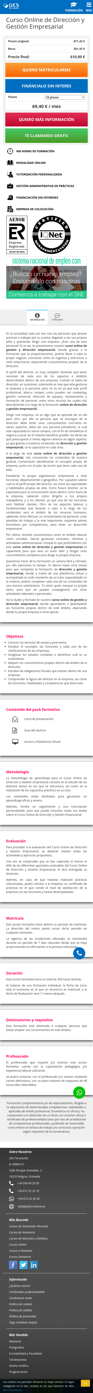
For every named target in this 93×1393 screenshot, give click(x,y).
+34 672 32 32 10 (28, 1191)
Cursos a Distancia (20, 1251)
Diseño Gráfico (19, 1366)
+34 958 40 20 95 (28, 1183)
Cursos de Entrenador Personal (28, 1226)
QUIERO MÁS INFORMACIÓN (46, 119)
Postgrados (16, 1347)
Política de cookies (20, 1304)
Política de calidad (20, 1310)
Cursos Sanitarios (20, 1257)
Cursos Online (18, 1244)
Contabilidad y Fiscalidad (25, 1353)
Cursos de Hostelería (22, 1232)
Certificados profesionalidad (26, 1292)
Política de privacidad (22, 1316)
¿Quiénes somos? (19, 1286)
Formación (74, 7)
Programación (18, 1372)
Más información (12, 1390)
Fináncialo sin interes (46, 86)
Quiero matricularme (46, 70)
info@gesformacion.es (31, 1206)
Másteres (15, 1341)
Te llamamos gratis (46, 135)
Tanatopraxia (18, 1359)
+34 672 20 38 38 (29, 1199)
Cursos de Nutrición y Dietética (28, 1238)
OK (85, 1383)
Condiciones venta (20, 1298)
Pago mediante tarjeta (23, 1322)
